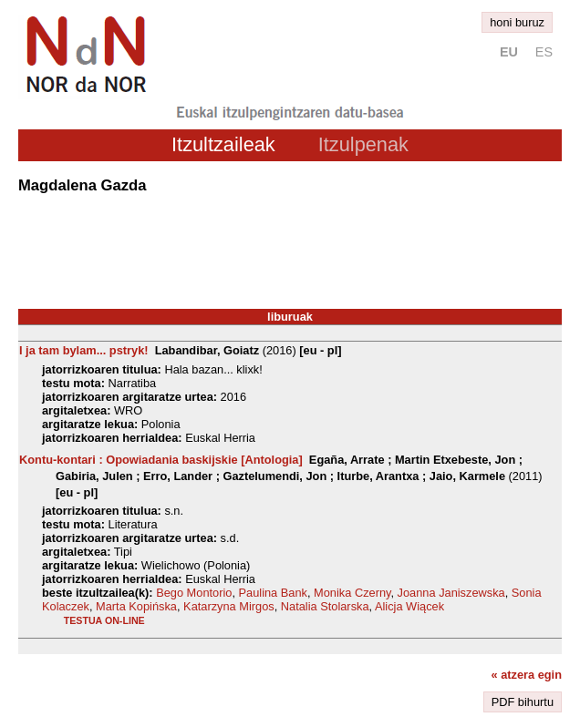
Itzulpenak (363, 144)
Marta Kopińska (136, 606)
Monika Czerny (352, 592)
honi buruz (517, 22)
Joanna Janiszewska (451, 592)
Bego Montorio (194, 592)
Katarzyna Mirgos (228, 606)
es (544, 52)
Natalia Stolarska (325, 606)
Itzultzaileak (223, 144)
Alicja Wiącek (409, 606)
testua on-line (104, 620)
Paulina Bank (273, 592)
